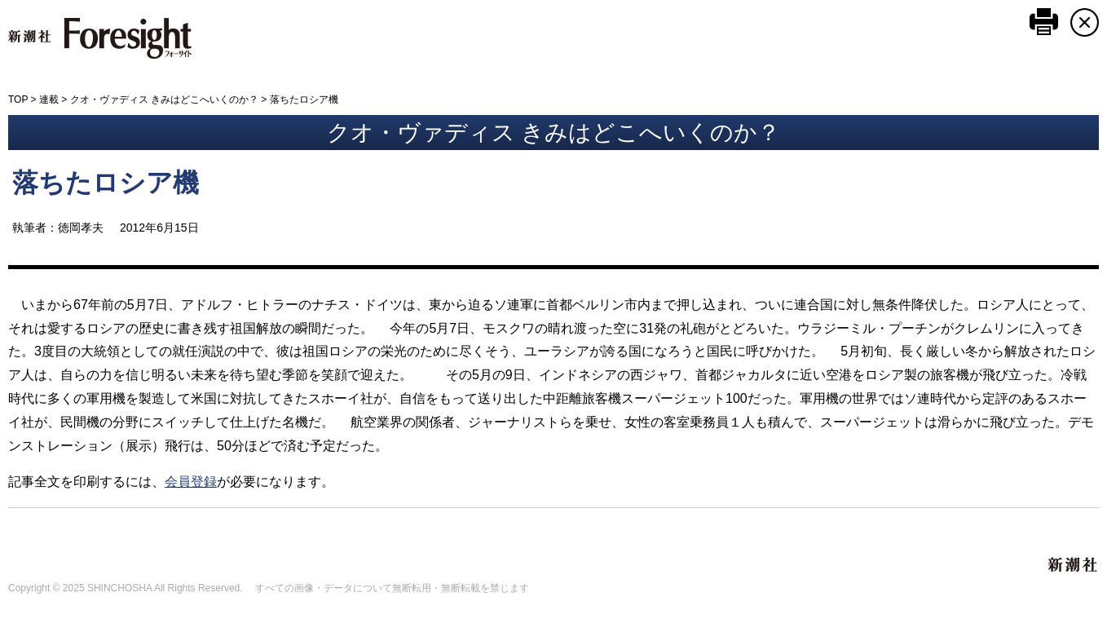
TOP (18, 99)
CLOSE (1084, 22)
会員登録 (191, 482)
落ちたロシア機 (105, 182)
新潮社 (1073, 565)
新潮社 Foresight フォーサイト (100, 38)
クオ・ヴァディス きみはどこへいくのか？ (164, 99)
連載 (49, 99)
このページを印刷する (1044, 21)
